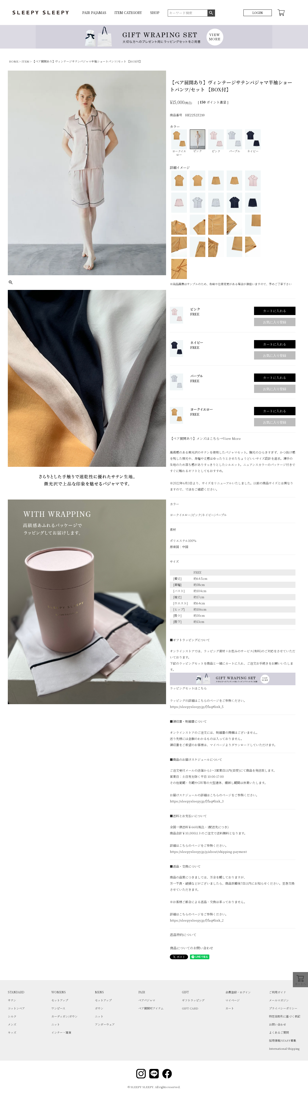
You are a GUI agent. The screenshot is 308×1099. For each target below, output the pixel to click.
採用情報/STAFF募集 (282, 1040)
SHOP (154, 12)
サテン (12, 1000)
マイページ (232, 1000)
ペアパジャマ (146, 1000)
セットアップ (59, 1000)
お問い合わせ (277, 1024)
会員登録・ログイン (238, 992)
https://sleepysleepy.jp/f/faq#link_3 (197, 801)
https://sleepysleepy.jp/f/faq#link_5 (197, 706)
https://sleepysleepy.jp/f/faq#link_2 (197, 920)
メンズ (12, 1024)
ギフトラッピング (193, 1000)
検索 (211, 13)
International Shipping (284, 1048)
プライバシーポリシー (283, 1008)
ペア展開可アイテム (150, 1008)
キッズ (12, 1032)
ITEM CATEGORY (128, 12)
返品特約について (183, 934)
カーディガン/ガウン (64, 1016)
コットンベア (16, 1008)
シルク (12, 1016)
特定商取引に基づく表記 (284, 1016)
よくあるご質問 (279, 1032)
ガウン (99, 1008)
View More (232, 438)
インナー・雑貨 (61, 1032)
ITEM (25, 61)
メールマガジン (279, 1000)
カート (229, 1008)
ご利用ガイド (277, 992)
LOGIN (257, 12)
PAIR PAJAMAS (94, 12)
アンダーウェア (105, 1024)
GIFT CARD (190, 1008)
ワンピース (58, 1008)
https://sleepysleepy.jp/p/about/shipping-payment (208, 851)
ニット (55, 1024)
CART (281, 12)
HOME (13, 61)
